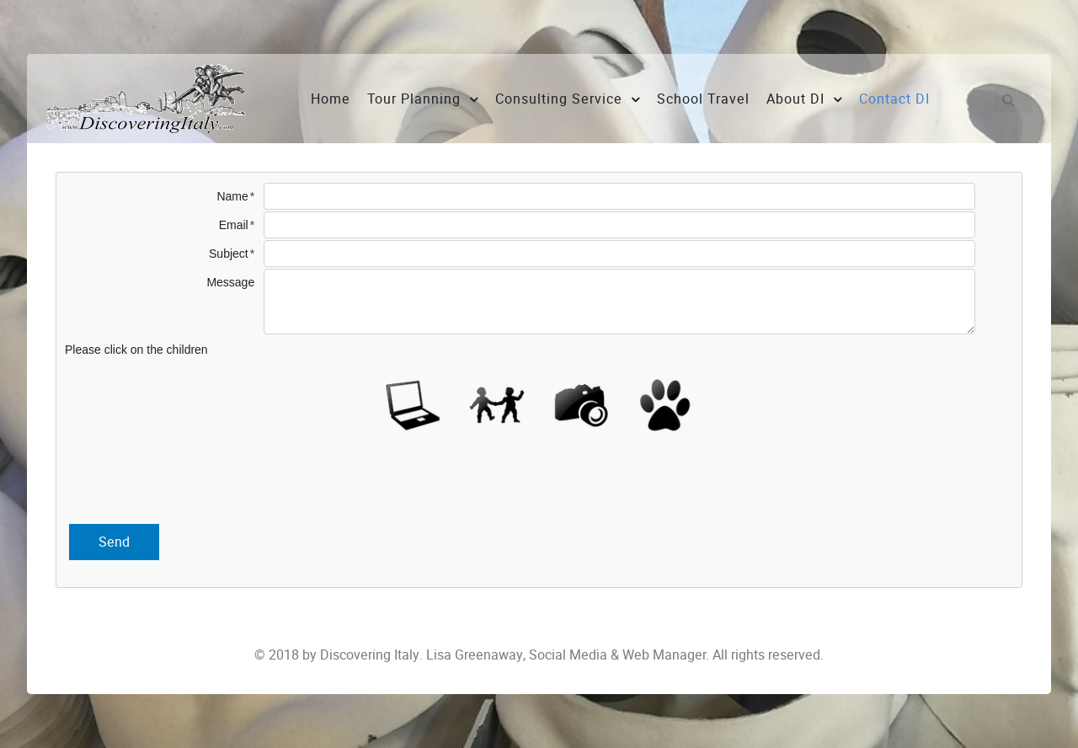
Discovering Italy (369, 655)
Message (230, 282)
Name (232, 196)
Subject (228, 253)
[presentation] (539, 482)
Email (233, 225)
